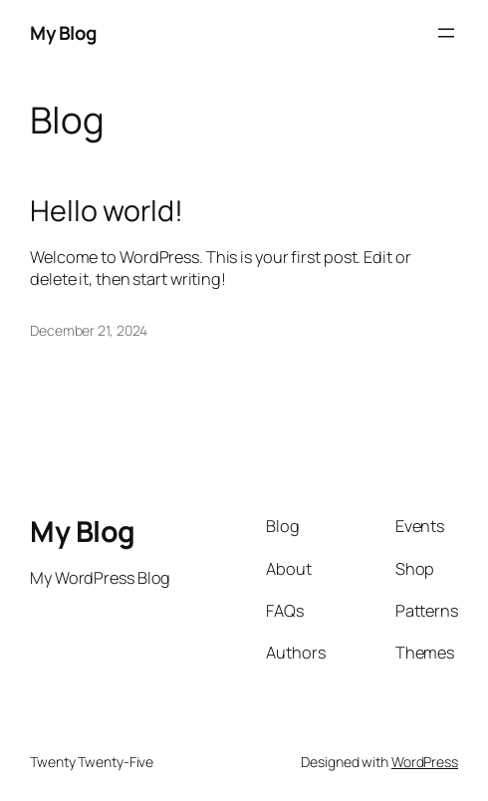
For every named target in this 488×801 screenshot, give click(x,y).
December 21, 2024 (88, 330)
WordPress (424, 761)
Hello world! (106, 210)
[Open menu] (446, 33)
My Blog (64, 33)
